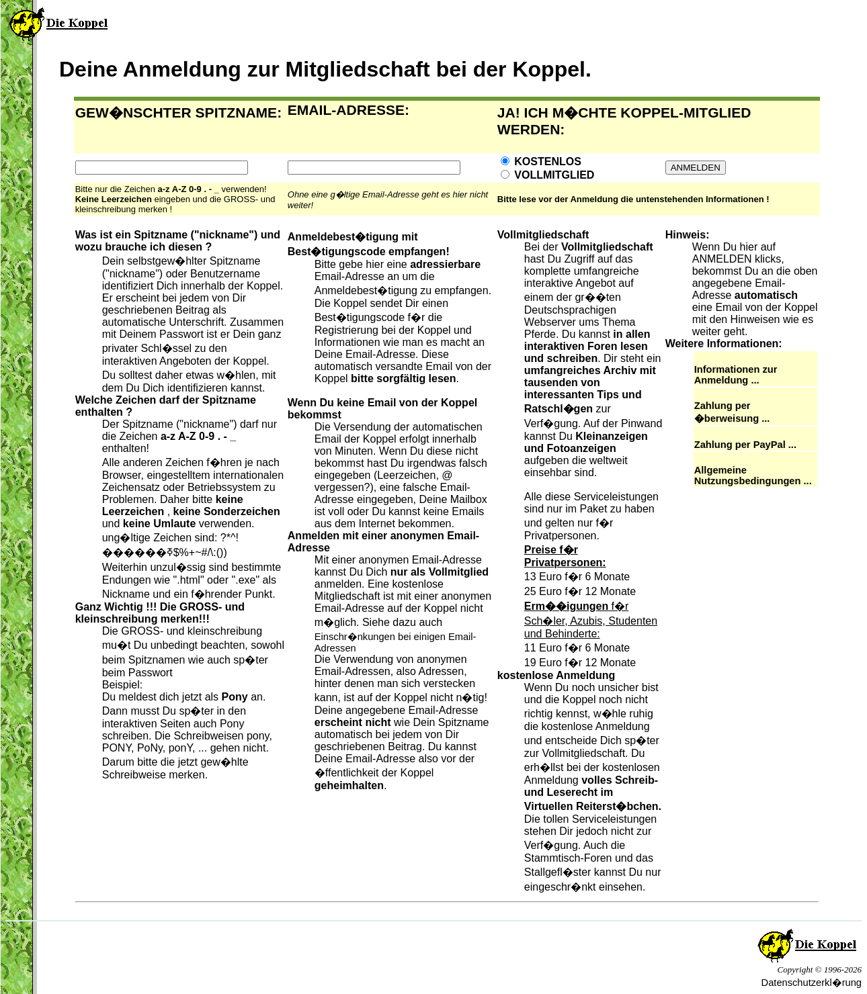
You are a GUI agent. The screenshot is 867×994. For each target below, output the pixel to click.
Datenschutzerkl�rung (811, 982)
